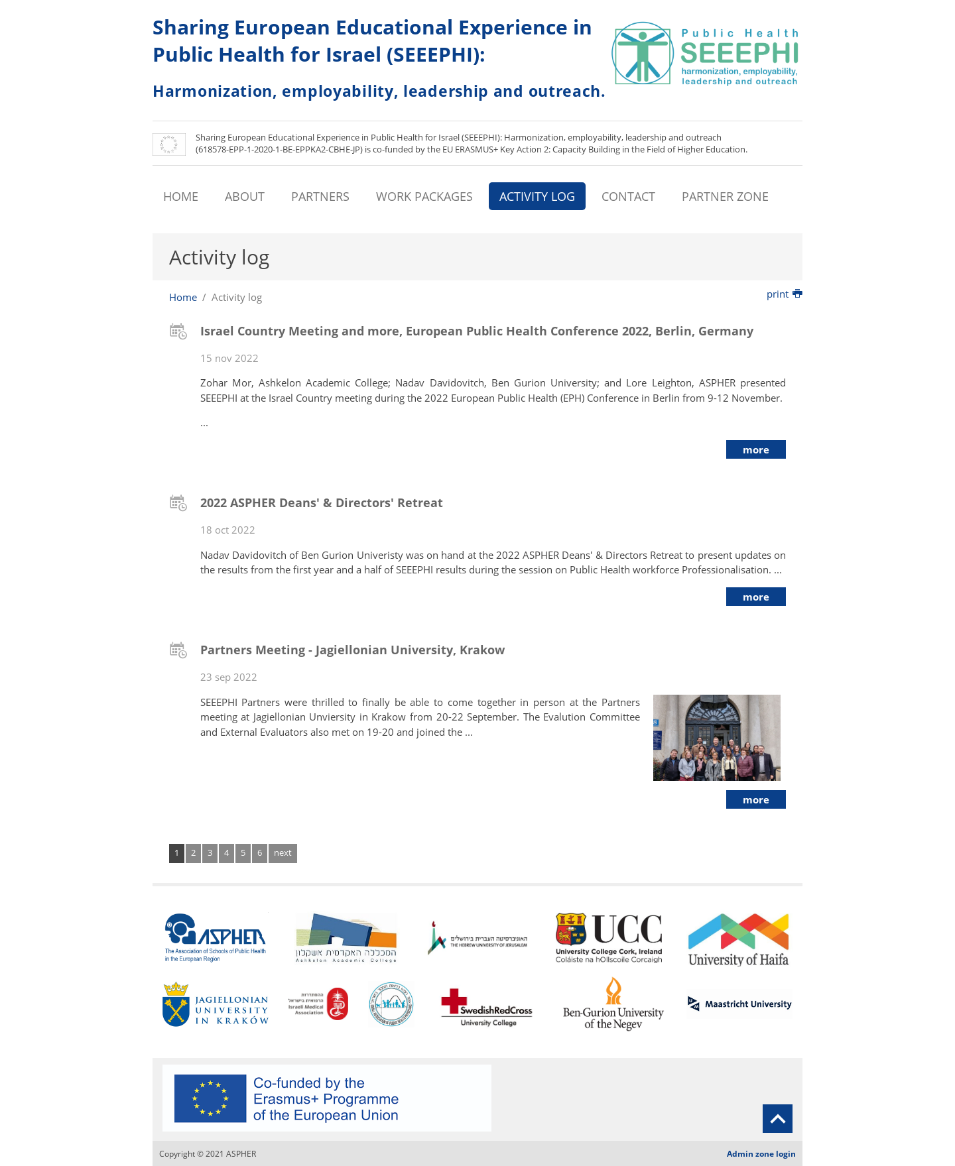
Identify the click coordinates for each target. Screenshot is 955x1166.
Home (183, 297)
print (784, 293)
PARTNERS (320, 196)
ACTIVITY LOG (537, 196)
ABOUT (245, 196)
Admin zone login (761, 1153)
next (283, 852)
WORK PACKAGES (424, 196)
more (756, 449)
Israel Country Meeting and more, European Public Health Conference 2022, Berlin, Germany (476, 331)
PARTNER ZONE (725, 196)
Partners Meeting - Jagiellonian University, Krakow (352, 650)
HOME (180, 196)
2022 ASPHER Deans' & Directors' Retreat (321, 502)
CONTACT (628, 196)
